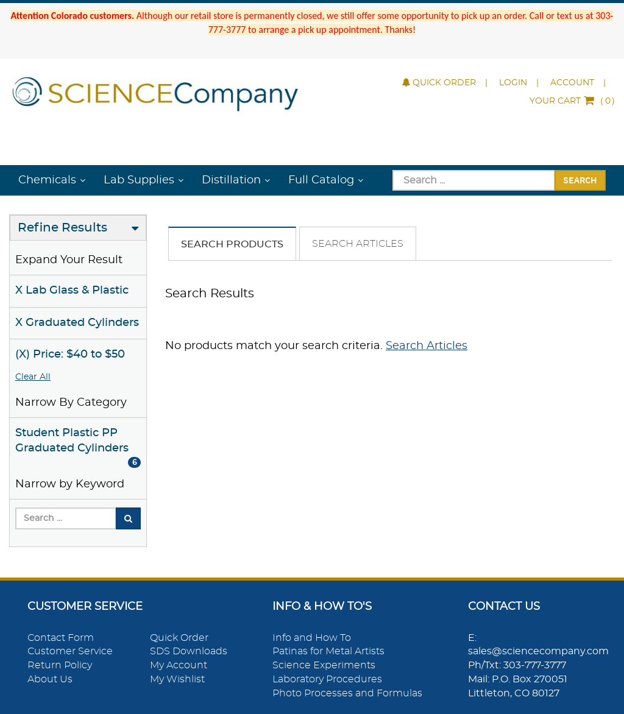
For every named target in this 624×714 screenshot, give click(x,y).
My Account (178, 665)
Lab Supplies (139, 180)
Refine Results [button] (62, 228)
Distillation (231, 180)
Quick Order (439, 83)
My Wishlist (177, 679)
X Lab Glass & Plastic (72, 290)
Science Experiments (323, 665)
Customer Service (70, 651)
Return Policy (59, 665)
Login (513, 83)
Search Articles (357, 244)
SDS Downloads (188, 651)
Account (572, 83)
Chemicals (47, 180)
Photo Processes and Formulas (347, 693)
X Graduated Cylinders (77, 322)
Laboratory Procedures (327, 679)
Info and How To (311, 638)
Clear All (33, 377)
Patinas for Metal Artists (328, 651)
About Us (50, 679)
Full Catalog (321, 180)
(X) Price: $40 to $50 (70, 354)
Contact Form (60, 638)
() (572, 101)
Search (580, 180)
